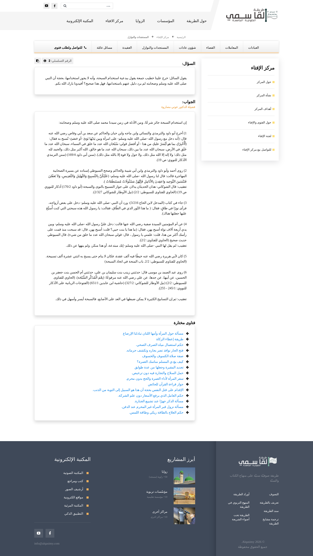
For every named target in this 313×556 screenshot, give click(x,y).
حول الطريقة (197, 21)
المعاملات (231, 47)
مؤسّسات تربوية (156, 491)
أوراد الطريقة (241, 494)
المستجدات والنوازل (138, 37)
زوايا (164, 471)
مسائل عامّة (104, 47)
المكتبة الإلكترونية (79, 21)
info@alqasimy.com (47, 543)
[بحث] (91, 6)
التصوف (274, 494)
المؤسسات (165, 21)
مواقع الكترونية (73, 497)
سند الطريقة (271, 511)
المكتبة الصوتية (73, 473)
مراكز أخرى (159, 511)
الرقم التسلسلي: (57, 60)
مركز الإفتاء (162, 37)
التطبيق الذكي (73, 513)
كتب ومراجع (75, 481)
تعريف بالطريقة (269, 502)
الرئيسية (181, 37)
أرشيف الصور (74, 489)
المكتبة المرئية (73, 505)
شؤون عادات (187, 47)
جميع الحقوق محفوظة (252, 546)
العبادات (253, 47)
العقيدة (127, 47)
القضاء (210, 47)
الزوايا (140, 21)
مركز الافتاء (114, 21)
